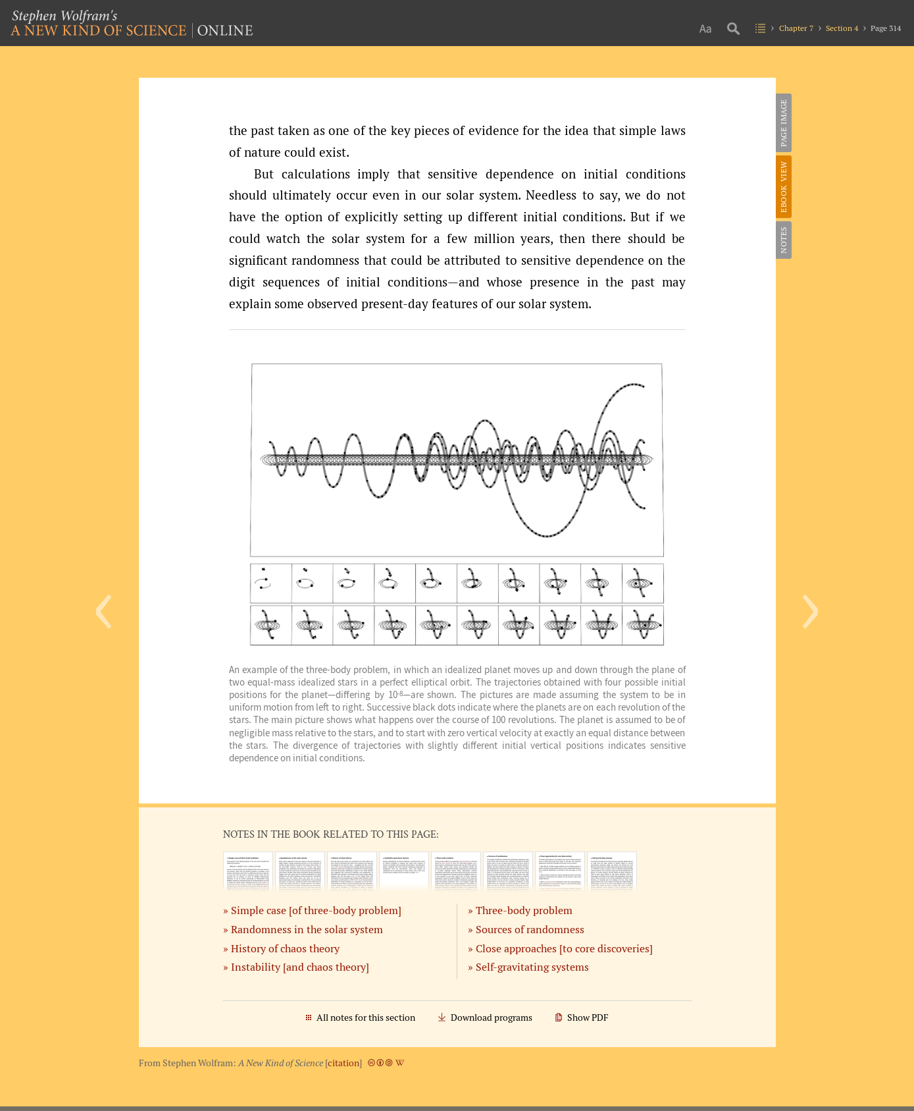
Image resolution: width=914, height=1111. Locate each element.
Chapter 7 (796, 28)
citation (343, 1063)
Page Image (783, 123)
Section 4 (842, 28)
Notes (783, 240)
